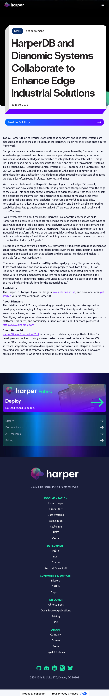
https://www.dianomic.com (18, 324)
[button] (103, 5)
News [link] (17, 30)
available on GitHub (64, 292)
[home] (15, 4)
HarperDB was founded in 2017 (21, 334)
